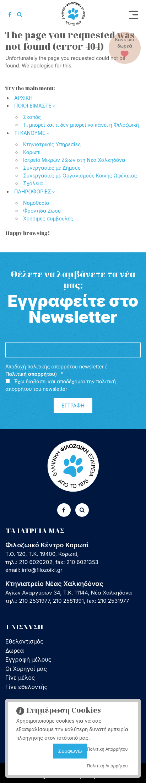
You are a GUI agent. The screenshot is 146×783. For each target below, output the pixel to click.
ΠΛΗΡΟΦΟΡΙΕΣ (32, 191)
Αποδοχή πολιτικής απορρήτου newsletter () (56, 370)
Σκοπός (32, 117)
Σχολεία (33, 183)
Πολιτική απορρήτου (30, 374)
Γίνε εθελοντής (26, 686)
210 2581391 (68, 600)
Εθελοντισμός (24, 641)
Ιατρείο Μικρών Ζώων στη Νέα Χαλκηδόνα (74, 160)
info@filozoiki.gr (42, 569)
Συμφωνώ (70, 751)
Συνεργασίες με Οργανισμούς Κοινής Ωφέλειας (80, 176)
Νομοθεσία (36, 203)
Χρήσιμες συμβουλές (48, 218)
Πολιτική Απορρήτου (107, 749)
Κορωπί (31, 152)
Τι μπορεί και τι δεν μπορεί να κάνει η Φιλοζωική (81, 125)
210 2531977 (34, 600)
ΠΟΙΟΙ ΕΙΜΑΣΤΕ (33, 106)
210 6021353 (82, 562)
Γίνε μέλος (20, 677)
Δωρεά (14, 650)
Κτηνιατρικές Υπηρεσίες (52, 144)
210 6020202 (36, 562)
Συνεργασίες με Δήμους (52, 168)
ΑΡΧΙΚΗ (23, 98)
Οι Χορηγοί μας (26, 668)
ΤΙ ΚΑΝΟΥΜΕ (29, 133)
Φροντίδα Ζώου (42, 211)
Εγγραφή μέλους (28, 659)
